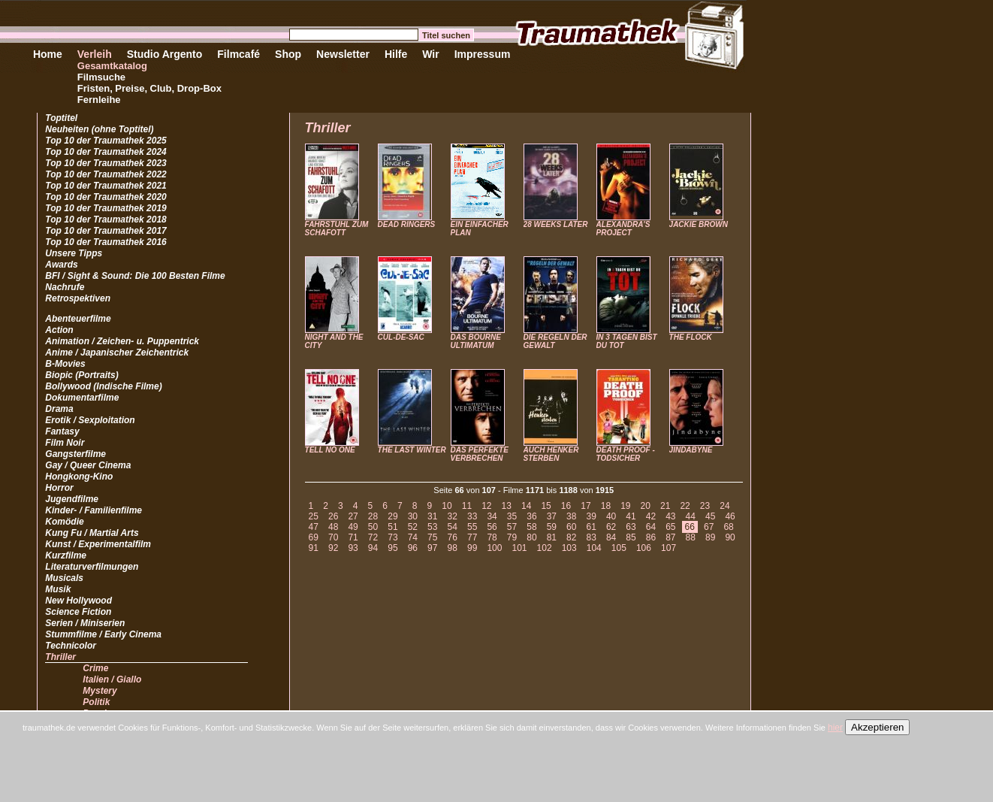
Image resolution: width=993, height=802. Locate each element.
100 (494, 548)
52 (413, 527)
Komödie (64, 521)
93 (353, 548)
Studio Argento (165, 54)
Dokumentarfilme (82, 397)
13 (507, 506)
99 (472, 548)
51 (392, 527)
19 (625, 506)
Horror (59, 488)
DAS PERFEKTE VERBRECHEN (480, 454)
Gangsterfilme (75, 454)
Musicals (64, 578)
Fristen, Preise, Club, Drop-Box (149, 88)
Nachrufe (64, 287)
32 (452, 516)
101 (519, 548)
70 (333, 537)
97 (432, 548)
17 (585, 506)
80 (531, 537)
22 (685, 506)
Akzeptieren (877, 727)
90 (730, 537)
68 (728, 527)
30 (413, 516)
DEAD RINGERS (407, 224)
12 (486, 506)
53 (432, 527)
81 (552, 537)
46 (730, 516)
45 (710, 516)
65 (670, 527)
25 (313, 516)
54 (452, 527)
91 (313, 548)
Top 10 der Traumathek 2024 (105, 152)
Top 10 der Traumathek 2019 (105, 208)
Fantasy (62, 431)
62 (611, 527)
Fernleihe (99, 99)
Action (59, 330)
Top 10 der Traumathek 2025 (105, 140)
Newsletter (343, 54)
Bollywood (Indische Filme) (103, 386)
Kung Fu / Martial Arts (91, 533)
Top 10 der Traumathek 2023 (105, 163)
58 (531, 527)
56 (491, 527)
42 (651, 516)
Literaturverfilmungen (91, 566)
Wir (430, 54)
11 (467, 506)
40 (611, 516)
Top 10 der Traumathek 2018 (105, 219)
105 (618, 548)
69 (313, 537)
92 (333, 548)
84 (611, 537)
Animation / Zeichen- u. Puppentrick (122, 341)
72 (373, 537)
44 (691, 516)
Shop (288, 54)
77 (472, 537)
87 (670, 537)
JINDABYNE (691, 450)
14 (526, 506)
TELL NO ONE (330, 450)
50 (373, 527)
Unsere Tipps (73, 253)
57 (512, 527)
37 (552, 516)
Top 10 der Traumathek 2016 (105, 242)
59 (552, 527)
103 (569, 548)
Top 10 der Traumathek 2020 (105, 197)
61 (591, 527)
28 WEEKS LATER (556, 224)
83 (591, 537)
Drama (59, 409)
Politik (96, 702)
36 (531, 516)
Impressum (482, 54)
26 (333, 516)
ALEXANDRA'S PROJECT (623, 228)
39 (591, 516)
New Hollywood (78, 600)
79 (512, 537)
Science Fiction (78, 612)
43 (670, 516)
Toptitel (61, 118)
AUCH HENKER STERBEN (551, 454)
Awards (61, 264)
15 (546, 506)
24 (724, 506)
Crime (95, 668)
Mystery (99, 690)
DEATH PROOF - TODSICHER (625, 454)
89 (710, 537)
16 (566, 506)
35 (512, 516)
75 (432, 537)
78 (491, 537)
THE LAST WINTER (412, 450)
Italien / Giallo (112, 679)
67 (709, 527)
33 (472, 516)
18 (606, 506)
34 (491, 516)
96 (413, 548)
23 (705, 506)
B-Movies (65, 364)
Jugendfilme (71, 499)
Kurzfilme (65, 555)
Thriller (60, 657)
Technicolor (70, 645)
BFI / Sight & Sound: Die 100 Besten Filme (135, 276)
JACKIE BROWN (698, 224)
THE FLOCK (690, 337)
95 (392, 548)
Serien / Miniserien (85, 623)
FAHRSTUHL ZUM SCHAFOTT (337, 228)
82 (571, 537)
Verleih (94, 54)
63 (630, 527)
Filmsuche (101, 77)
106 (643, 548)
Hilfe (396, 54)
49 (353, 527)
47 (313, 527)
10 (446, 506)
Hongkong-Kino (79, 476)
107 (668, 548)
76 (452, 537)
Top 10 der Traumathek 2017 (105, 230)
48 (333, 527)
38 (571, 516)
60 (571, 527)
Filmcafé (238, 54)
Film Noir (64, 442)
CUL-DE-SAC (401, 337)
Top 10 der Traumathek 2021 (105, 185)
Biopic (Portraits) (81, 375)
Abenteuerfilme (77, 318)
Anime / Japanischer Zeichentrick (117, 352)
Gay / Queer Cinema (88, 465)
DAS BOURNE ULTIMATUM (476, 341)
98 (452, 548)
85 (630, 537)
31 (432, 516)
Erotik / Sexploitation (89, 420)
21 (665, 506)
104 (594, 548)
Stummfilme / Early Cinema (103, 634)
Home (47, 54)
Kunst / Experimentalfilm (98, 544)
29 (392, 516)
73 (392, 537)
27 (353, 516)
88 (691, 537)
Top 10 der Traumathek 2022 (105, 174)
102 (544, 548)
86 (651, 537)
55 (472, 527)
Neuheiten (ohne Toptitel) (99, 129)
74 (413, 537)
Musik (58, 589)
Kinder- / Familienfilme (93, 510)
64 (651, 527)
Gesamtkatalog (112, 65)
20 (645, 506)
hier (835, 727)
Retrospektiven (77, 298)
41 (630, 516)
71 (353, 537)
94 (373, 548)
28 (373, 516)
